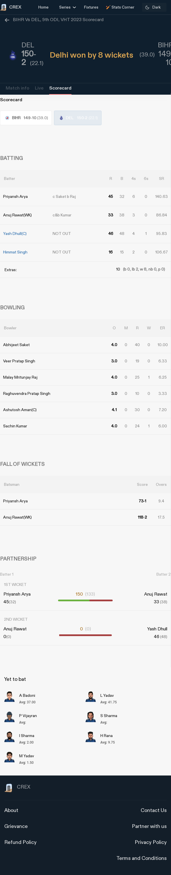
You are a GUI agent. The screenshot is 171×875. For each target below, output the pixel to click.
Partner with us (149, 826)
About (11, 810)
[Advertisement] (149, 470)
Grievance (16, 826)
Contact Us (154, 810)
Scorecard (60, 88)
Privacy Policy (151, 842)
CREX (17, 788)
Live (39, 88)
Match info (17, 88)
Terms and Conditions (141, 858)
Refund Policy (20, 842)
